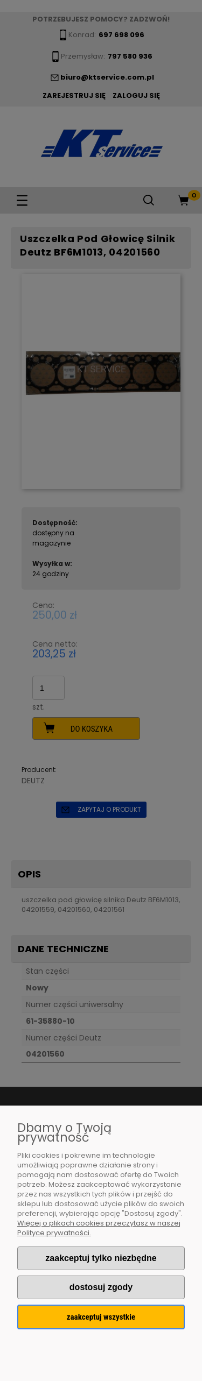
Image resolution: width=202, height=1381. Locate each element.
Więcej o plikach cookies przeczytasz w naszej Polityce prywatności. (98, 1228)
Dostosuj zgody (101, 1287)
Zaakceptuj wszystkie (101, 1317)
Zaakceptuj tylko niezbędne (100, 1258)
